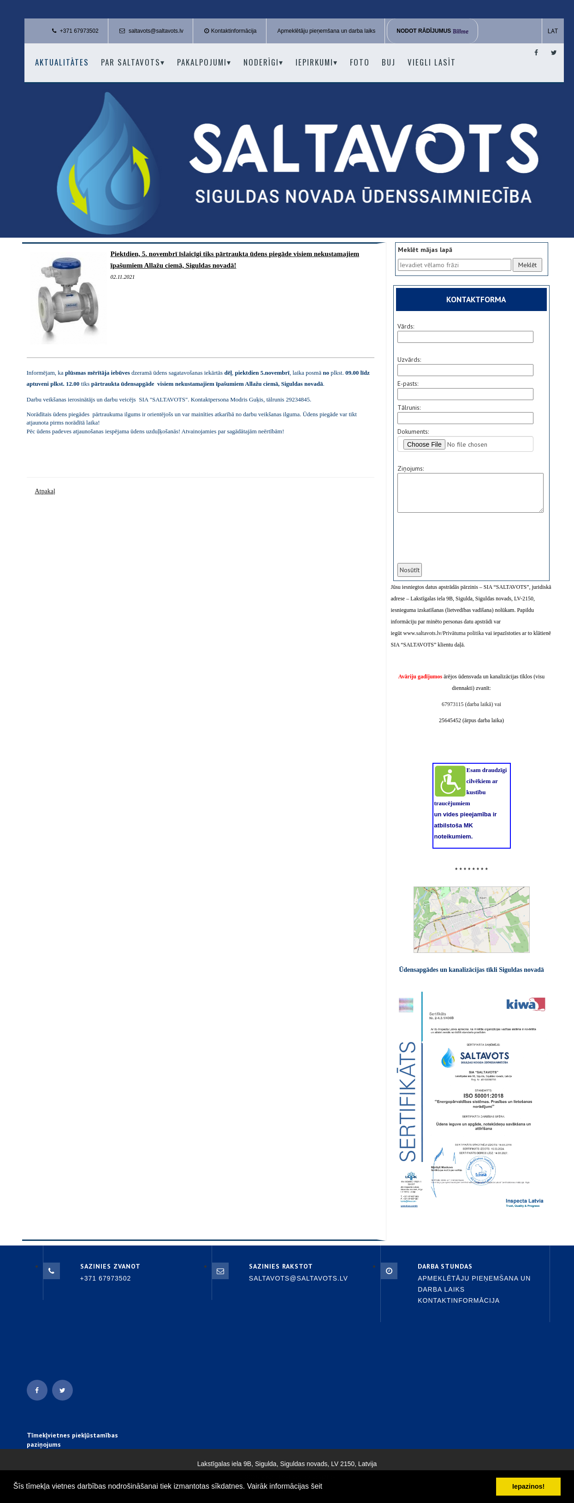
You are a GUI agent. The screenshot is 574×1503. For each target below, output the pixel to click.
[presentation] (466, 544)
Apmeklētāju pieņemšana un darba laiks (327, 31)
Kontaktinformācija (234, 31)
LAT (553, 31)
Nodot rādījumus (432, 31)
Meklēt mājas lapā (425, 250)
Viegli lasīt (432, 62)
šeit (316, 1486)
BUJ (389, 62)
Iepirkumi (317, 62)
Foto (360, 62)
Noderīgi (263, 62)
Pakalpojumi (204, 62)
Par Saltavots (133, 62)
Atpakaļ (45, 491)
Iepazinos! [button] (528, 1486)
